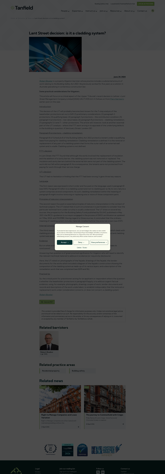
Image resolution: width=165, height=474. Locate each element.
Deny (80, 242)
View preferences (98, 242)
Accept (64, 242)
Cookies (79, 247)
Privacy (85, 247)
